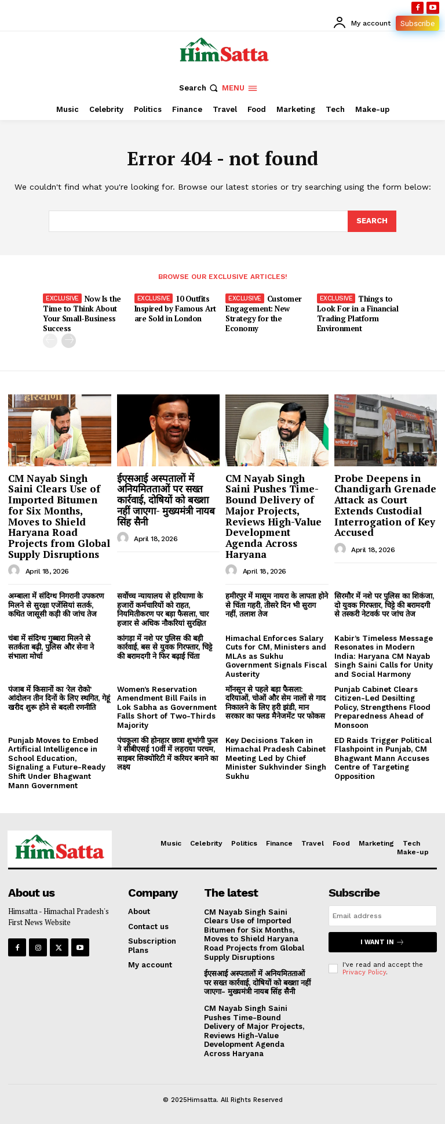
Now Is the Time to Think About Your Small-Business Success (82, 313)
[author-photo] (15, 570)
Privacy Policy (364, 972)
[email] (383, 915)
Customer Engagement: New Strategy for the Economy (263, 313)
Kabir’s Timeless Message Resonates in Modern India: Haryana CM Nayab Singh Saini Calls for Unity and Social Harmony (383, 656)
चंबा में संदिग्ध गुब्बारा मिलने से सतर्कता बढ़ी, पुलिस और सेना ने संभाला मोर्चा (51, 647)
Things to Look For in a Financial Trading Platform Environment (358, 313)
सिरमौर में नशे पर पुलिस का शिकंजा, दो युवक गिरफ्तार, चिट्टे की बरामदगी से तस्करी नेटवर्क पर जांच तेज (384, 605)
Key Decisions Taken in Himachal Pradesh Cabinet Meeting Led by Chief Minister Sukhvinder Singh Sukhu (275, 758)
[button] (199, 88)
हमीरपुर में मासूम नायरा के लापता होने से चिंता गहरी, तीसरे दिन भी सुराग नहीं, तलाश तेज (276, 605)
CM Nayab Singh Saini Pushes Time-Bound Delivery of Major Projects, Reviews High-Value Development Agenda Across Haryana (273, 516)
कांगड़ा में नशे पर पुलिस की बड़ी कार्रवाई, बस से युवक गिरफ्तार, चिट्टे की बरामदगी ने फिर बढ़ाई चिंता (164, 647)
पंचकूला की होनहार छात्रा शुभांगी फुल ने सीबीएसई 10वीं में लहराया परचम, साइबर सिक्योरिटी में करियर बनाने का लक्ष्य (167, 754)
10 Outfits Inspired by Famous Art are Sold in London (175, 308)
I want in (382, 942)
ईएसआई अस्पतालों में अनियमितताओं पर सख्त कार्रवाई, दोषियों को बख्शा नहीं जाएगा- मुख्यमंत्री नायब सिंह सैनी (166, 500)
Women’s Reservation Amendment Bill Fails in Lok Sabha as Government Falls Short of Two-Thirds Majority (167, 707)
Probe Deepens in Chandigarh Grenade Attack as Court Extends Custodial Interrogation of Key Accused (385, 505)
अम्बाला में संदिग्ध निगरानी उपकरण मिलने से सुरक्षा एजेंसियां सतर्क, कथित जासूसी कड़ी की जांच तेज (56, 605)
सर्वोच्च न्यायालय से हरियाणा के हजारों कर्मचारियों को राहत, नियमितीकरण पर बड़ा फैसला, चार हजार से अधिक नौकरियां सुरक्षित (163, 610)
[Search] (372, 221)
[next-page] (68, 340)
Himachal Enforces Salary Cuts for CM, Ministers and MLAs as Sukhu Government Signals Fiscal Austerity (276, 656)
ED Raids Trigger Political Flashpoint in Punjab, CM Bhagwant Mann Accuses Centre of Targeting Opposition (383, 758)
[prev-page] (50, 340)
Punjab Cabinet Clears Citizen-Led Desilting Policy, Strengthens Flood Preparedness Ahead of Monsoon (382, 707)
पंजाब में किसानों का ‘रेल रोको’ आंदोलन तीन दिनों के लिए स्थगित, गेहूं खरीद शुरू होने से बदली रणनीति (59, 698)
